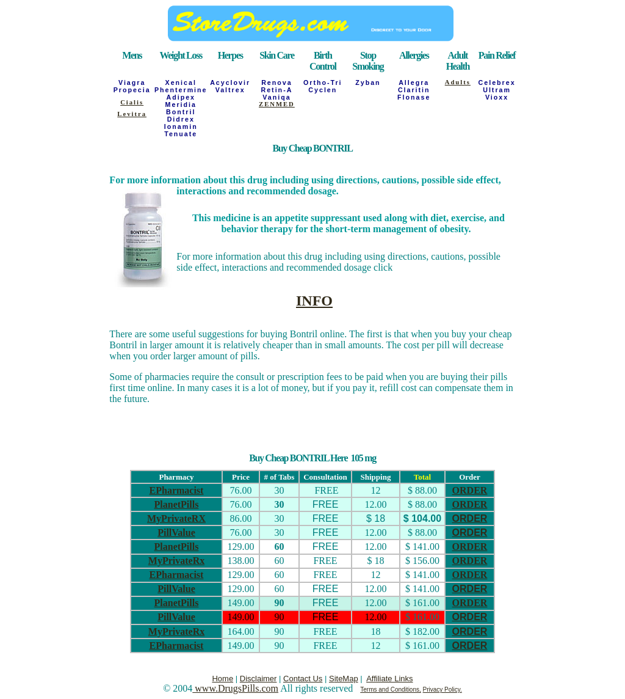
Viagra (131, 82)
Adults (458, 82)
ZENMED (277, 104)
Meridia (181, 104)
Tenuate (180, 133)
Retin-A (276, 89)
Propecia (132, 89)
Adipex (180, 97)
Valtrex (230, 89)
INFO (314, 301)
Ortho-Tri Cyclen (322, 86)
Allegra (414, 82)
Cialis (131, 102)
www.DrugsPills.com (235, 688)
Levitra (131, 114)
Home (222, 678)
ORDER (470, 490)
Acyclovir (230, 82)
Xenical (181, 82)
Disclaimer (258, 678)
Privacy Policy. (442, 689)
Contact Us (302, 678)
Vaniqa (276, 97)
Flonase (413, 97)
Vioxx (496, 97)
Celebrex (497, 82)
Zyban (367, 82)
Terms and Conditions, (390, 689)
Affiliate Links (389, 678)
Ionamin (181, 126)
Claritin (414, 89)
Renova (276, 82)
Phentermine (181, 89)
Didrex (181, 119)
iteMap (346, 678)
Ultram (497, 89)
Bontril (180, 111)
